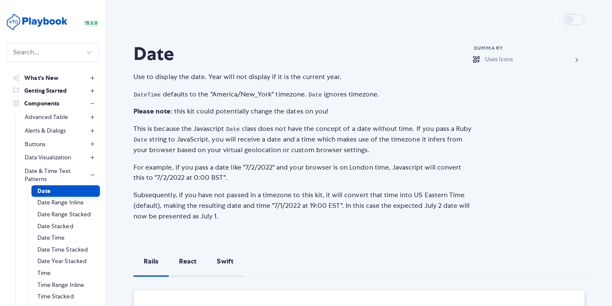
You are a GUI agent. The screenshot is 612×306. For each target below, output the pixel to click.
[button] (65, 191)
